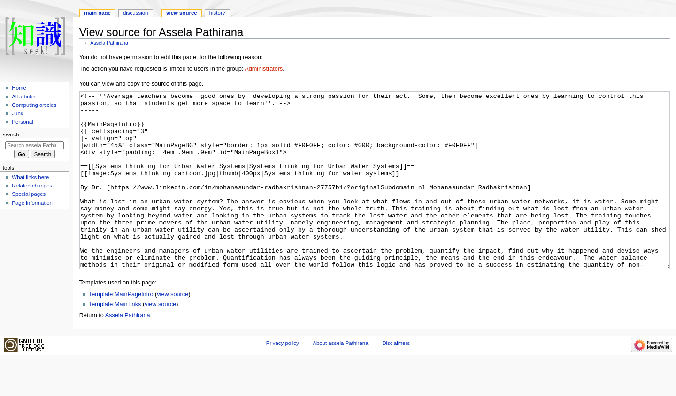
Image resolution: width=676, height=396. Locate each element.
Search (11, 134)
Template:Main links (115, 339)
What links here (30, 177)
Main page (97, 12)
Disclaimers (396, 378)
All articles (24, 96)
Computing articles (34, 105)
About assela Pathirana (340, 378)
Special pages (29, 194)
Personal (22, 122)
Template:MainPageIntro (121, 329)
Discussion (135, 12)
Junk (17, 113)
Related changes (32, 185)
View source (181, 12)
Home (19, 87)
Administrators (264, 69)
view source (172, 329)
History (217, 12)
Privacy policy (282, 378)
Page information (32, 203)
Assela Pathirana (109, 42)
